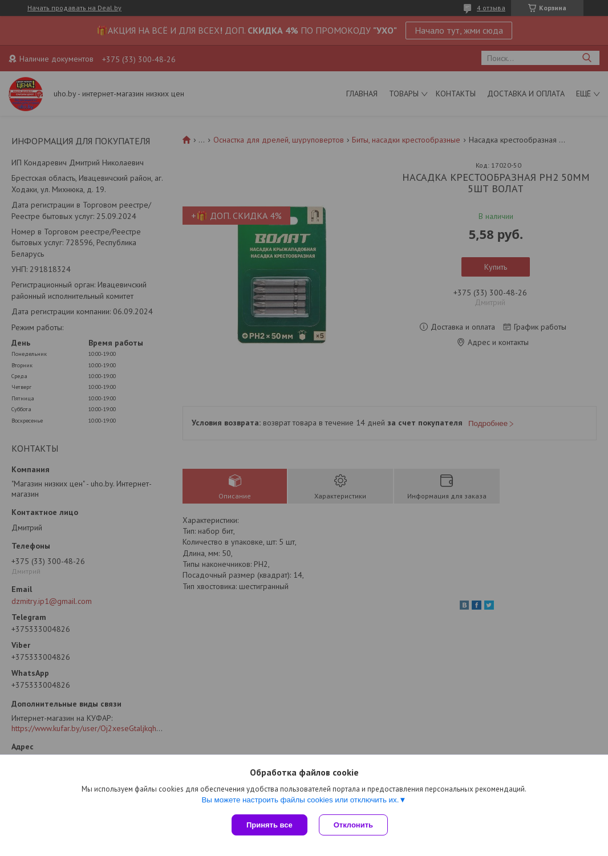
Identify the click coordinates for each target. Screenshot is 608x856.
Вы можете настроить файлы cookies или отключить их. (300, 800)
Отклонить (353, 825)
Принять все (269, 825)
